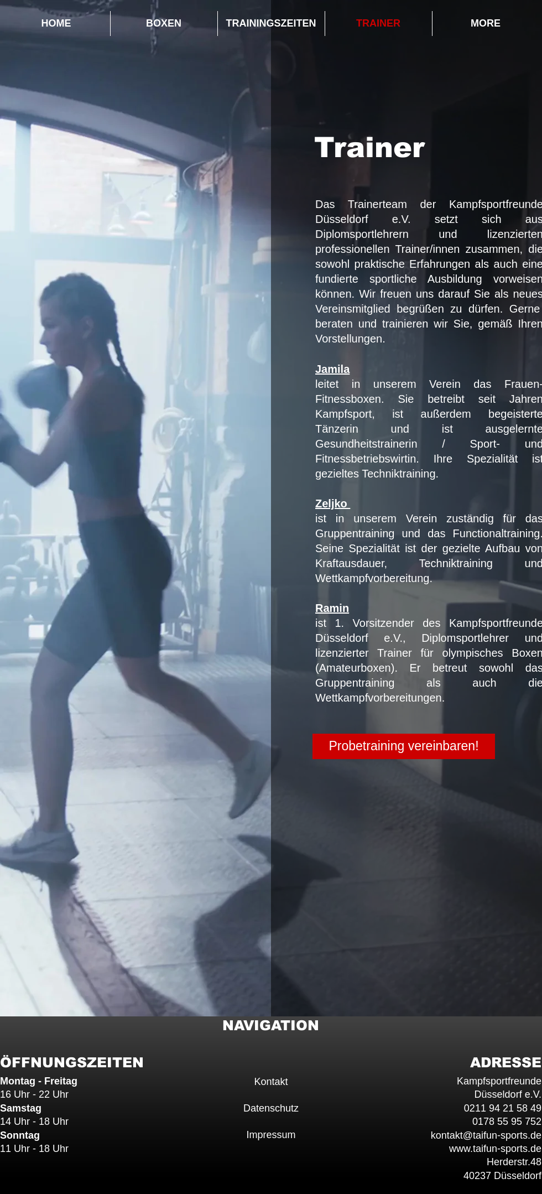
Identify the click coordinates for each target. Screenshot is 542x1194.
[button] (164, 23)
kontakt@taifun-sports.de (486, 1135)
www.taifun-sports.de (495, 1148)
